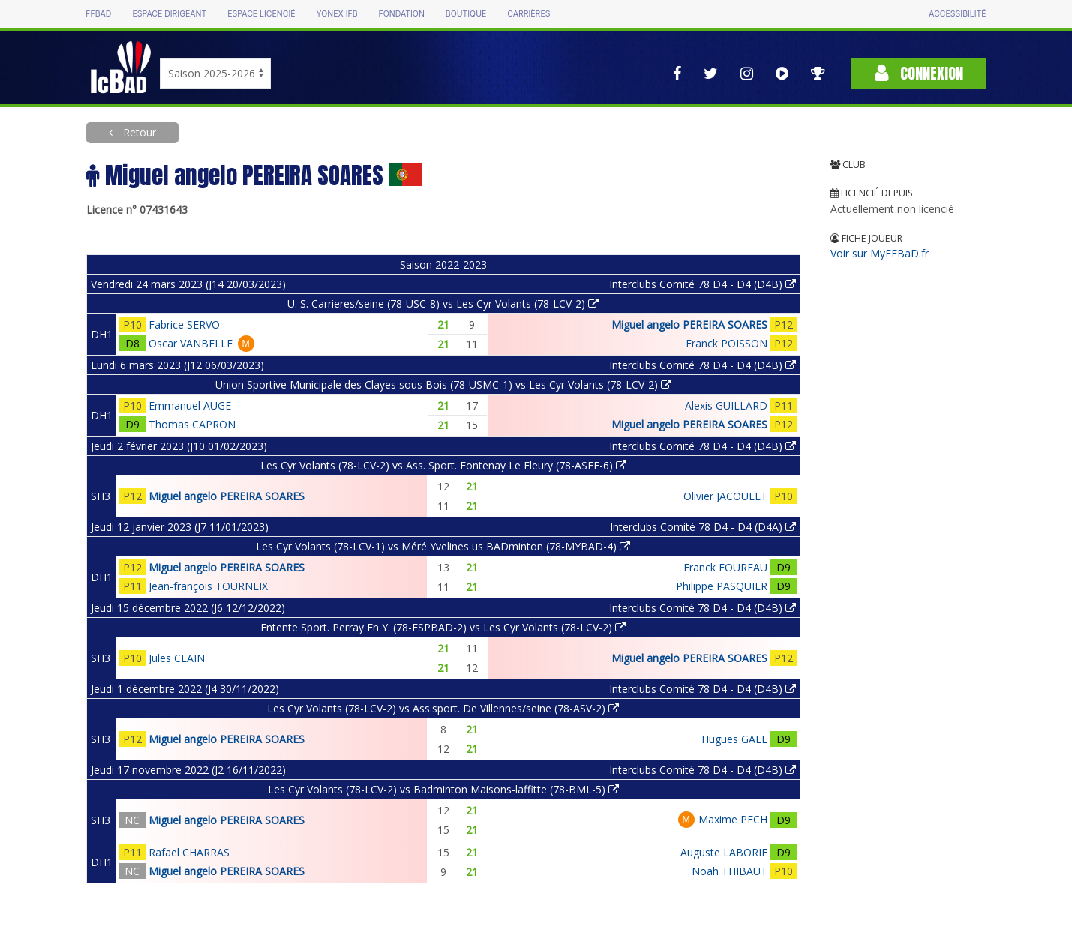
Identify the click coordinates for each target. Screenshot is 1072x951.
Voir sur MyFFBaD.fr (879, 253)
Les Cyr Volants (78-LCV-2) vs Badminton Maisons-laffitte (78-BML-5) (443, 789)
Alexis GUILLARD (726, 405)
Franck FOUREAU (725, 567)
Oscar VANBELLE (191, 343)
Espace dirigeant (169, 14)
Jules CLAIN (177, 658)
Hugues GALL (734, 739)
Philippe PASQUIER (721, 586)
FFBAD (98, 14)
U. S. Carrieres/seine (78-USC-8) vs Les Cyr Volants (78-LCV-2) (443, 303)
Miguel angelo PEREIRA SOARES (689, 324)
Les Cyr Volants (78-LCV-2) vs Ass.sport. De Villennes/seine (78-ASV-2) (443, 708)
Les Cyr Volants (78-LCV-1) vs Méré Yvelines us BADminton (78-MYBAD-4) (443, 546)
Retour (138, 132)
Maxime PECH (732, 819)
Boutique (466, 14)
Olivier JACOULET (725, 496)
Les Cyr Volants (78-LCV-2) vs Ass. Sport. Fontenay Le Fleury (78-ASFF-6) (443, 465)
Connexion (919, 73)
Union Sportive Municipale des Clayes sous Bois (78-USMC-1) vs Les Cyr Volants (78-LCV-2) (443, 384)
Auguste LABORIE (723, 852)
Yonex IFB (337, 14)
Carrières (528, 14)
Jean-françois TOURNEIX (208, 586)
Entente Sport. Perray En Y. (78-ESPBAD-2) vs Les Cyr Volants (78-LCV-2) (443, 627)
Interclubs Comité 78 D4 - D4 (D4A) (703, 527)
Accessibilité (957, 14)
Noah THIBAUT (729, 871)
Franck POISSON (726, 343)
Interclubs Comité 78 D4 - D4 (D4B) (702, 284)
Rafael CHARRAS (189, 852)
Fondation (402, 14)
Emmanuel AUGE (190, 405)
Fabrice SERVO (184, 324)
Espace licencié (261, 14)
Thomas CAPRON (192, 424)
